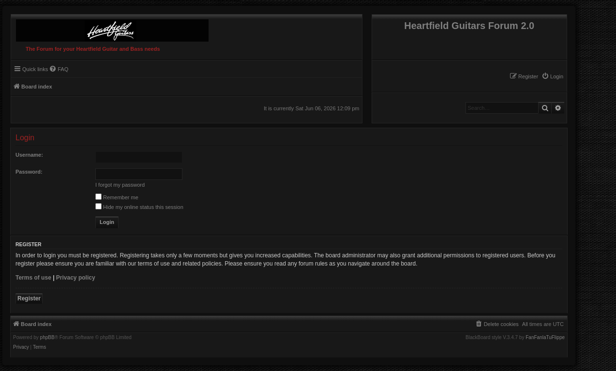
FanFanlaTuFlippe (545, 337)
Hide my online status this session (139, 207)
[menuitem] (552, 76)
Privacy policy (75, 277)
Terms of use (33, 277)
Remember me (116, 197)
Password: (29, 172)
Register (29, 298)
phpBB (47, 337)
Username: (29, 155)
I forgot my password (120, 185)
